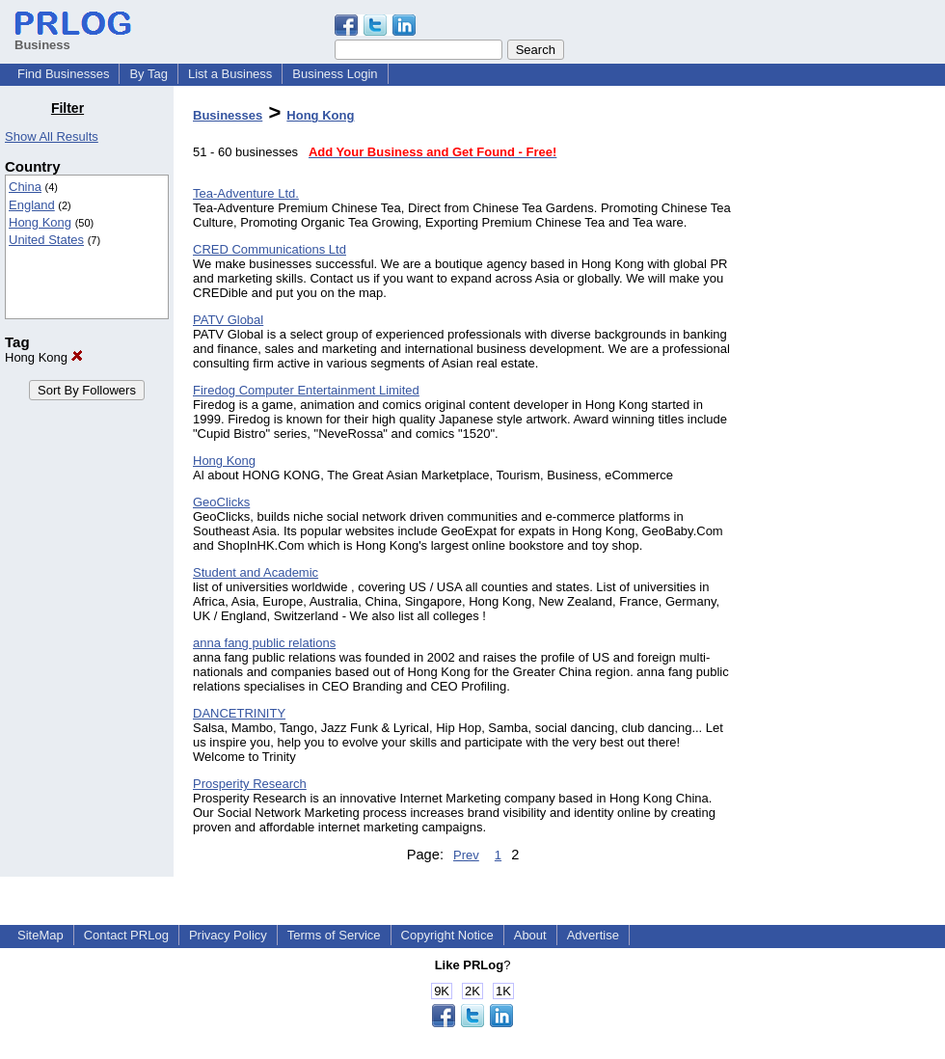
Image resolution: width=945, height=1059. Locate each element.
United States (46, 239)
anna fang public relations (264, 643)
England (32, 205)
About (530, 935)
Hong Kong (40, 222)
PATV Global (228, 319)
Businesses (227, 115)
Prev (466, 855)
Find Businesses (63, 74)
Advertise (593, 935)
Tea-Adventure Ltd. (246, 193)
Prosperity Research (250, 783)
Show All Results (51, 136)
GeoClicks (221, 502)
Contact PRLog (126, 935)
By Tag (148, 74)
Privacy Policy (228, 935)
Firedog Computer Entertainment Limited (306, 390)
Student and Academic (255, 572)
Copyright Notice (447, 935)
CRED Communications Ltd (269, 249)
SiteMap (40, 935)
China (25, 186)
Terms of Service (334, 935)
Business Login (334, 74)
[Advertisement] (847, 389)
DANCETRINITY (239, 713)
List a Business (230, 74)
